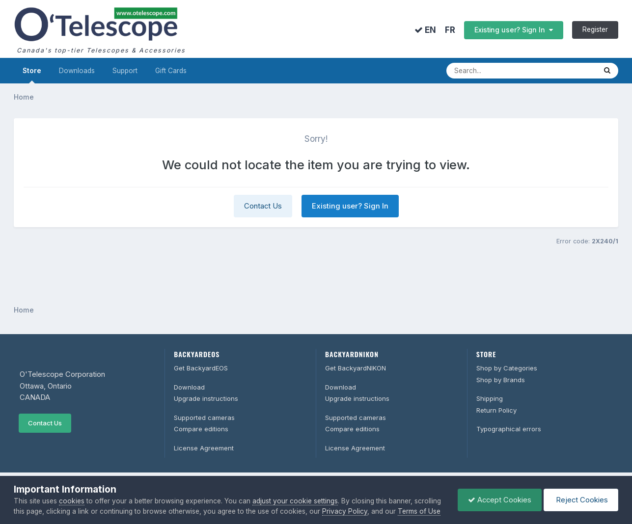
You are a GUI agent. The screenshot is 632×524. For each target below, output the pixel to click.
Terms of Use (419, 511)
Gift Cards (171, 71)
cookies (71, 501)
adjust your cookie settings (295, 501)
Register (595, 29)
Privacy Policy (344, 511)
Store (32, 75)
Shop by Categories (506, 368)
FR (450, 30)
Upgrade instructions (206, 398)
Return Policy (496, 410)
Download (189, 387)
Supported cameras (204, 417)
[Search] (511, 71)
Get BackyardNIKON (355, 368)
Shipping (489, 398)
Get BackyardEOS (201, 368)
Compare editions (201, 429)
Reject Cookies (581, 500)
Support (124, 71)
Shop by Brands (500, 380)
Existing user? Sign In (513, 30)
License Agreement (204, 448)
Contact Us (263, 206)
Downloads (77, 71)
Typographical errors (508, 429)
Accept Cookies (499, 500)
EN (425, 30)
